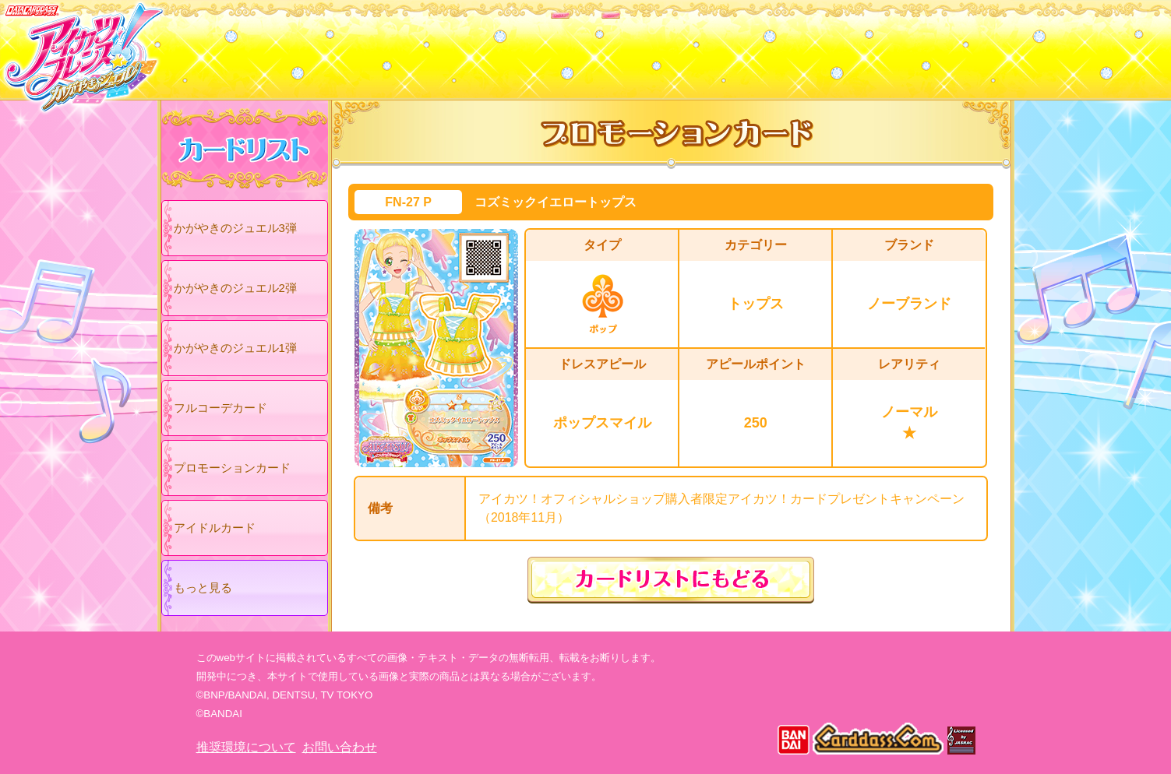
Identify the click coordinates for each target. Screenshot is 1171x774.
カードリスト (486, 46)
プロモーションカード (232, 467)
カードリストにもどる (670, 580)
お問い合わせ (339, 747)
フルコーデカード (220, 407)
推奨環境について (246, 747)
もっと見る (203, 587)
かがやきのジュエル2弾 (235, 287)
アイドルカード (215, 527)
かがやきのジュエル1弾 (235, 347)
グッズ (685, 46)
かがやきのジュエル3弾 (235, 227)
